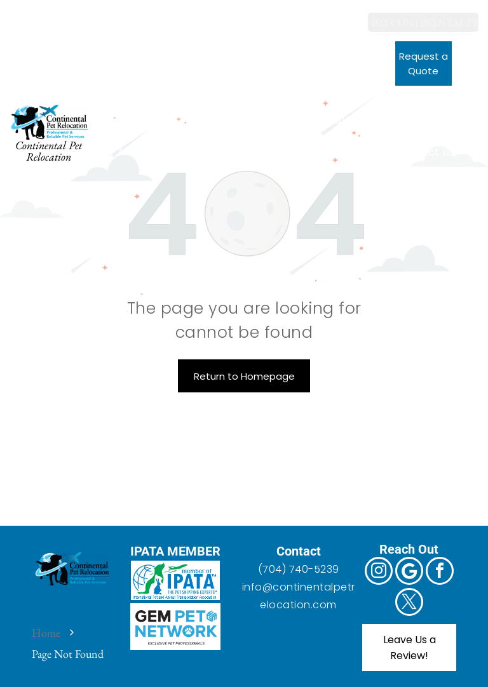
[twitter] (101, 16)
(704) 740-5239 (298, 569)
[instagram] (21, 16)
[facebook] (74, 16)
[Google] (47, 16)
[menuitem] (162, 120)
